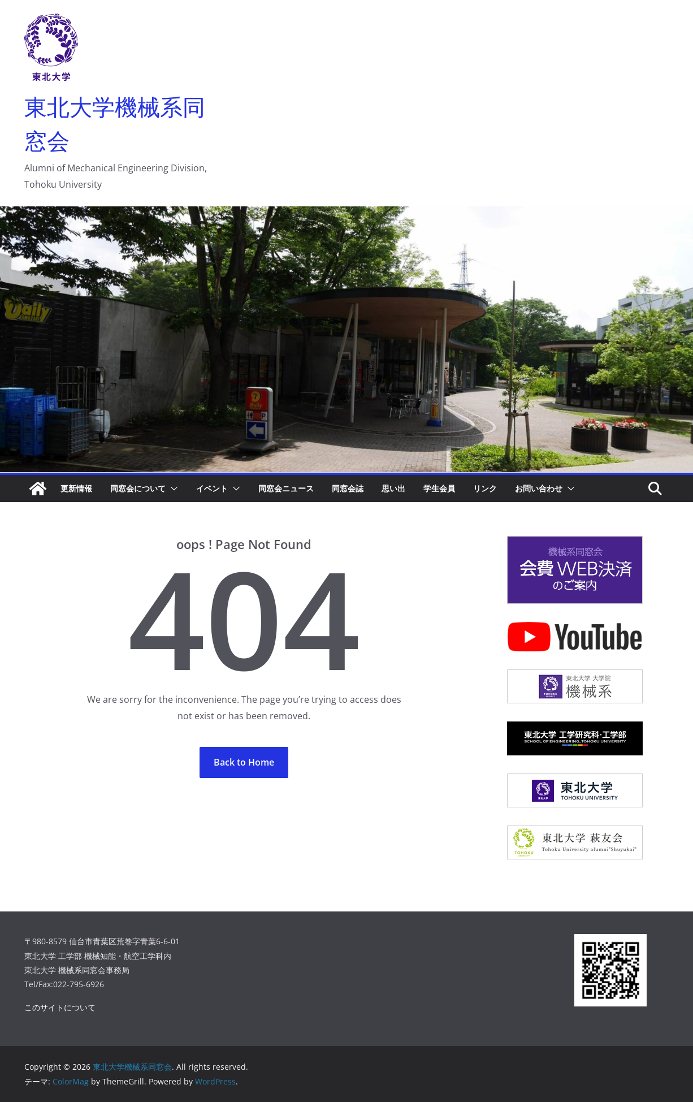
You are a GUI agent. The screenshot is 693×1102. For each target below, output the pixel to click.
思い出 (393, 488)
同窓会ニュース (286, 488)
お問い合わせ (538, 488)
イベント (212, 488)
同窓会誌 (347, 488)
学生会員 (439, 488)
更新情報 (76, 488)
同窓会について (138, 488)
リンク (485, 488)
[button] (172, 488)
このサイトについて (60, 1007)
